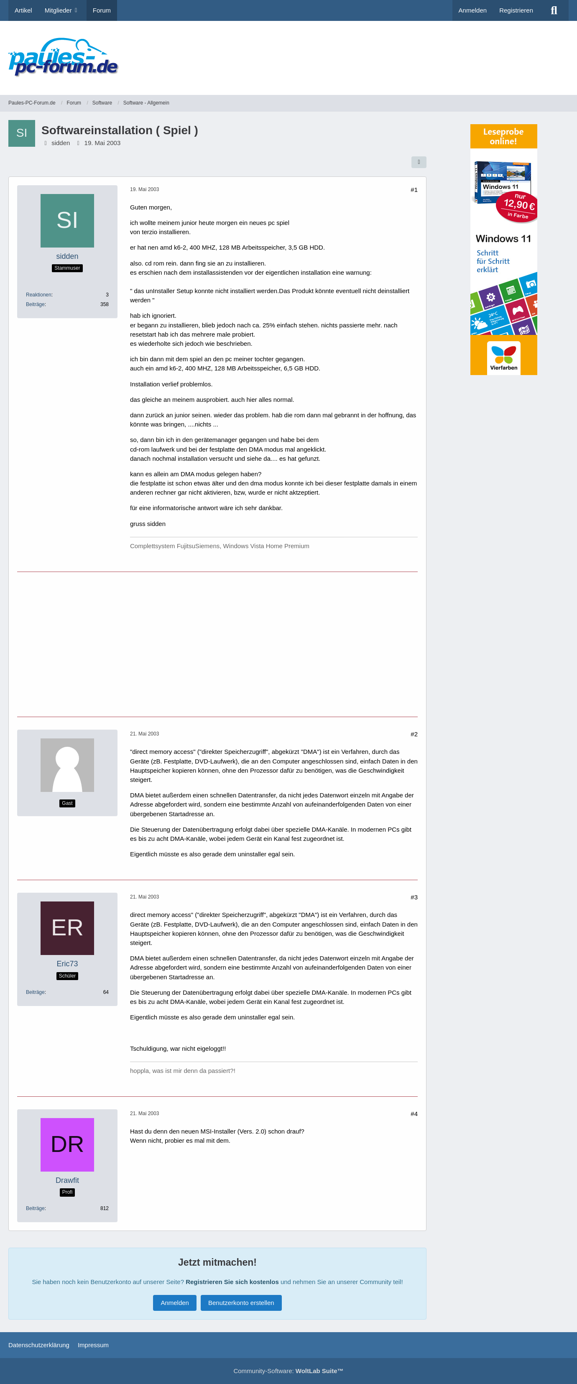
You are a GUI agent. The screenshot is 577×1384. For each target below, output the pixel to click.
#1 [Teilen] (414, 189)
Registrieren (516, 10)
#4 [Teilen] (414, 1113)
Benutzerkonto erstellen (241, 1302)
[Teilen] (418, 162)
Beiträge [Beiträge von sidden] (35, 304)
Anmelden (473, 10)
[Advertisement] (416, 52)
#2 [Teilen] (414, 734)
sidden (60, 142)
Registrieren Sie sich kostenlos (232, 1281)
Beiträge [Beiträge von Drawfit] (35, 1208)
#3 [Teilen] (414, 897)
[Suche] (554, 10)
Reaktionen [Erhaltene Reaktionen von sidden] (38, 295)
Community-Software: (288, 1370)
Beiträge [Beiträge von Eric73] (35, 992)
